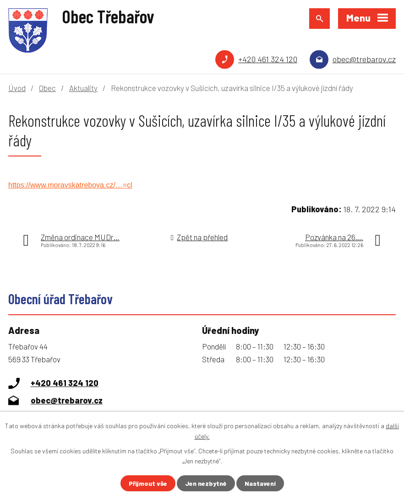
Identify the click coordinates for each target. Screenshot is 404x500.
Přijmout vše (148, 483)
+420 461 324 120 (267, 59)
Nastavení (260, 483)
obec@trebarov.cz (364, 59)
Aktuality (83, 87)
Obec (47, 87)
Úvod (17, 87)
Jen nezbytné (206, 483)
